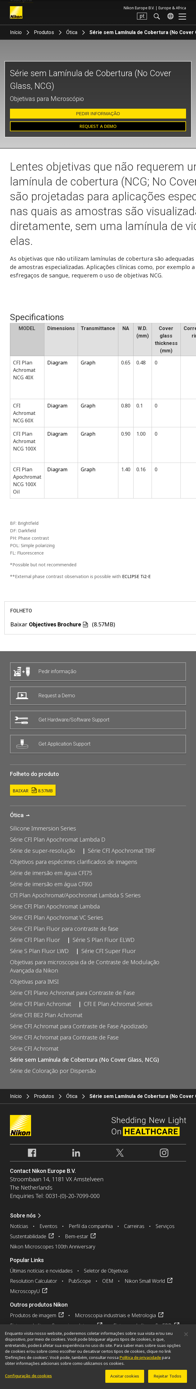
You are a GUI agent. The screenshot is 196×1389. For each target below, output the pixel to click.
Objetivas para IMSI (34, 981)
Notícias (19, 1226)
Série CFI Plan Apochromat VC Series (56, 917)
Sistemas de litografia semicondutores (52, 1325)
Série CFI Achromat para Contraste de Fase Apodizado (79, 1026)
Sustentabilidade (28, 1236)
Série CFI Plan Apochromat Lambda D (57, 839)
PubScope (79, 1281)
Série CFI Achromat (34, 1048)
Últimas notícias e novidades (41, 1270)
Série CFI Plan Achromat (40, 1004)
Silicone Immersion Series (43, 828)
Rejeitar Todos (168, 1379)
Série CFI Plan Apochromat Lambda (55, 906)
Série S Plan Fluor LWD (39, 951)
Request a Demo (98, 126)
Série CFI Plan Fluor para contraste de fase (64, 928)
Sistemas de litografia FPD (142, 1325)
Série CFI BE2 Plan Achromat (46, 1015)
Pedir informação (98, 113)
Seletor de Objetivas (106, 1270)
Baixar (33, 791)
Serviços (165, 1226)
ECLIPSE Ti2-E (136, 576)
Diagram (57, 362)
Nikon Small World (145, 1281)
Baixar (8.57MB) (62, 624)
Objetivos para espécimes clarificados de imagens (73, 861)
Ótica (71, 32)
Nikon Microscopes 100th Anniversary (52, 1246)
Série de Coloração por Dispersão (53, 1070)
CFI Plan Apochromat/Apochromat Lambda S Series (75, 895)
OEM (107, 1281)
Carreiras (134, 1226)
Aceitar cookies (124, 1379)
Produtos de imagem (33, 1315)
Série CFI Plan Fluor (35, 939)
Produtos (44, 32)
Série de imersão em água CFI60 (51, 884)
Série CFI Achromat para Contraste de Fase (64, 1037)
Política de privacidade (140, 1360)
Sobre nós (23, 1215)
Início (16, 32)
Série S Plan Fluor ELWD (103, 939)
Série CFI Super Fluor (108, 951)
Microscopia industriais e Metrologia (115, 1315)
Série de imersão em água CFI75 (51, 873)
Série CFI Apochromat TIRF (121, 850)
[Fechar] (186, 1337)
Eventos (48, 1226)
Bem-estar (76, 1236)
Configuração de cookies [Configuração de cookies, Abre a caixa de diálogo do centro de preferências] (28, 1378)
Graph (88, 362)
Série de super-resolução (42, 850)
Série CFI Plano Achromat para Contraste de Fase (72, 992)
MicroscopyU (25, 1291)
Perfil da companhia (91, 1226)
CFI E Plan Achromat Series (118, 1004)
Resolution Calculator (33, 1281)
